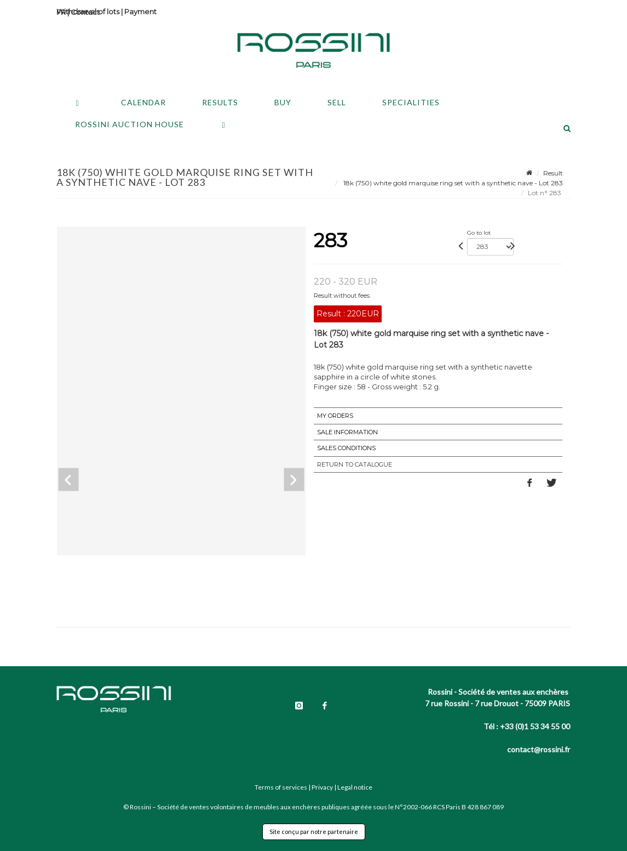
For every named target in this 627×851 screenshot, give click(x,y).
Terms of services (281, 787)
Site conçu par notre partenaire (313, 831)
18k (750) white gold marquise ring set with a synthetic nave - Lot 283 (452, 183)
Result (553, 173)
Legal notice (354, 787)
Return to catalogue (354, 464)
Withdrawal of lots (87, 11)
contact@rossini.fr (538, 749)
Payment (140, 11)
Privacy (322, 787)
